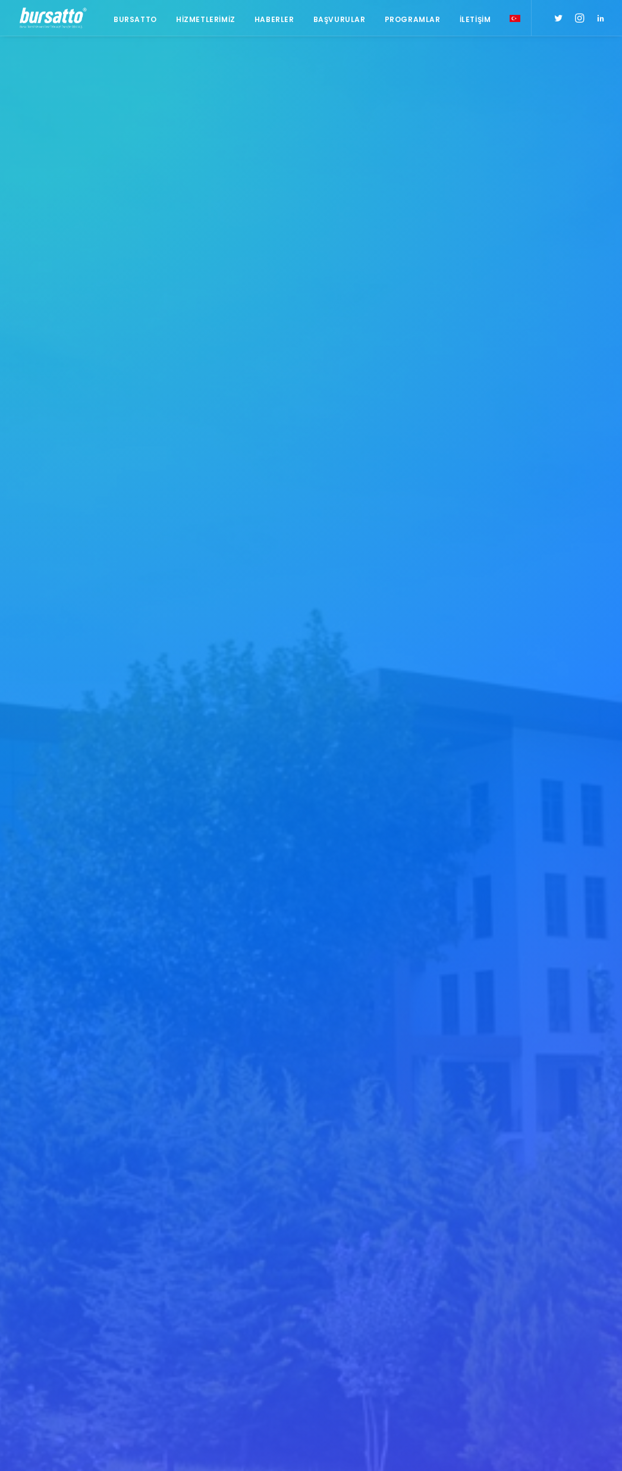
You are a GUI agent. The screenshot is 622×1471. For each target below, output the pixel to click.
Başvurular (339, 19)
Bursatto (135, 19)
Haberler (274, 19)
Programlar (413, 19)
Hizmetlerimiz (205, 19)
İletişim (475, 19)
